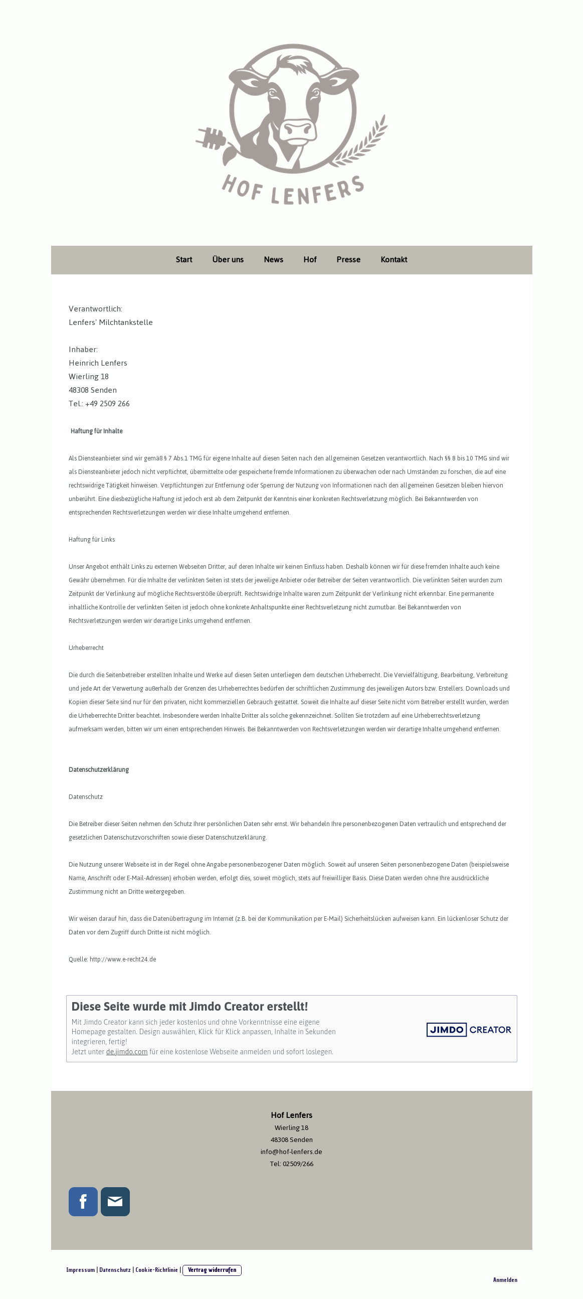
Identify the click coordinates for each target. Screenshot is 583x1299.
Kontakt (393, 259)
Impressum (80, 1270)
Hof (309, 259)
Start (184, 259)
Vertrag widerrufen (212, 1270)
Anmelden (505, 1280)
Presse (348, 259)
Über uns (228, 259)
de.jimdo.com (127, 1052)
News (273, 259)
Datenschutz (115, 1270)
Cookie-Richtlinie (156, 1270)
